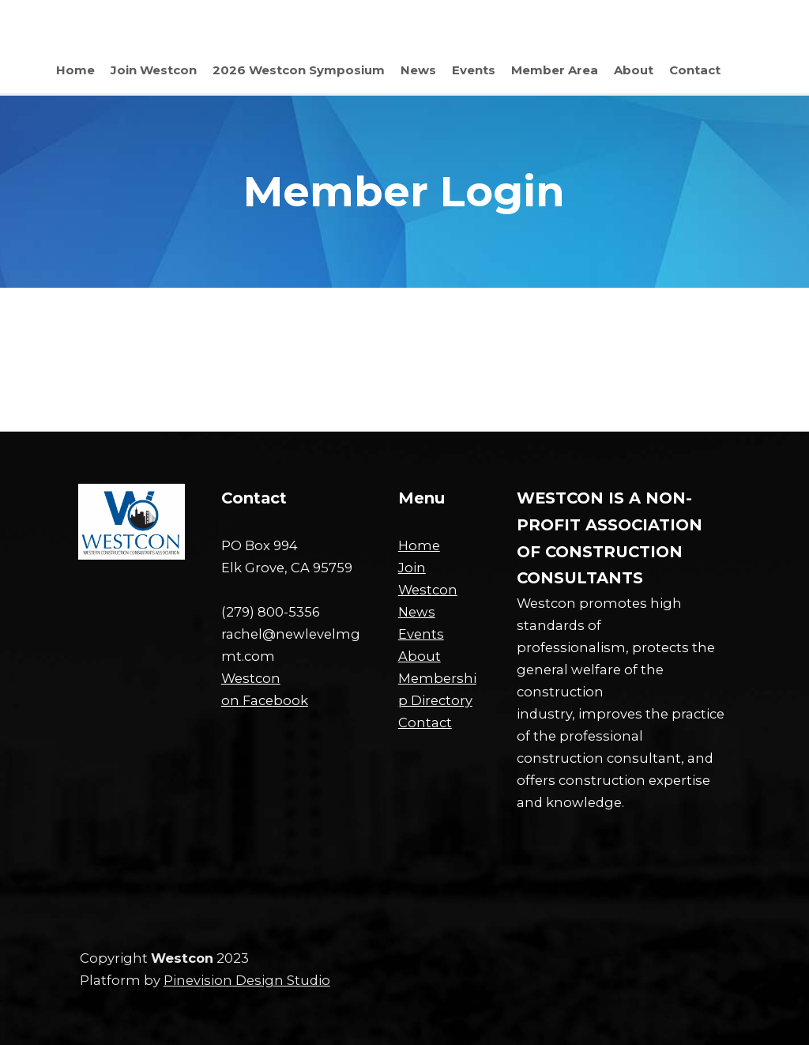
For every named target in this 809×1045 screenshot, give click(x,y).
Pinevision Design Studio (247, 980)
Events (421, 634)
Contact (425, 722)
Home (419, 545)
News (416, 612)
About (419, 656)
